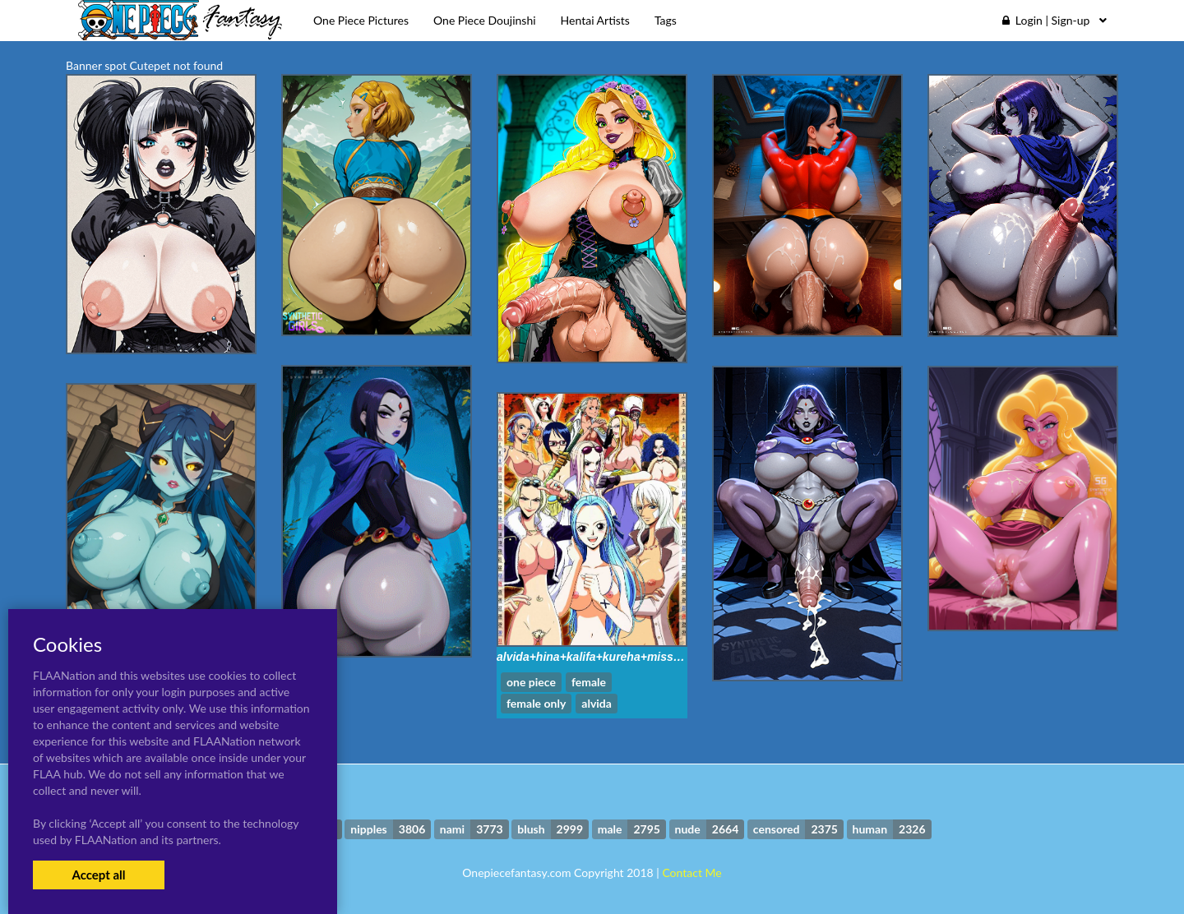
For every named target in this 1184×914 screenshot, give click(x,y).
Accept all (98, 874)
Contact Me (691, 872)
